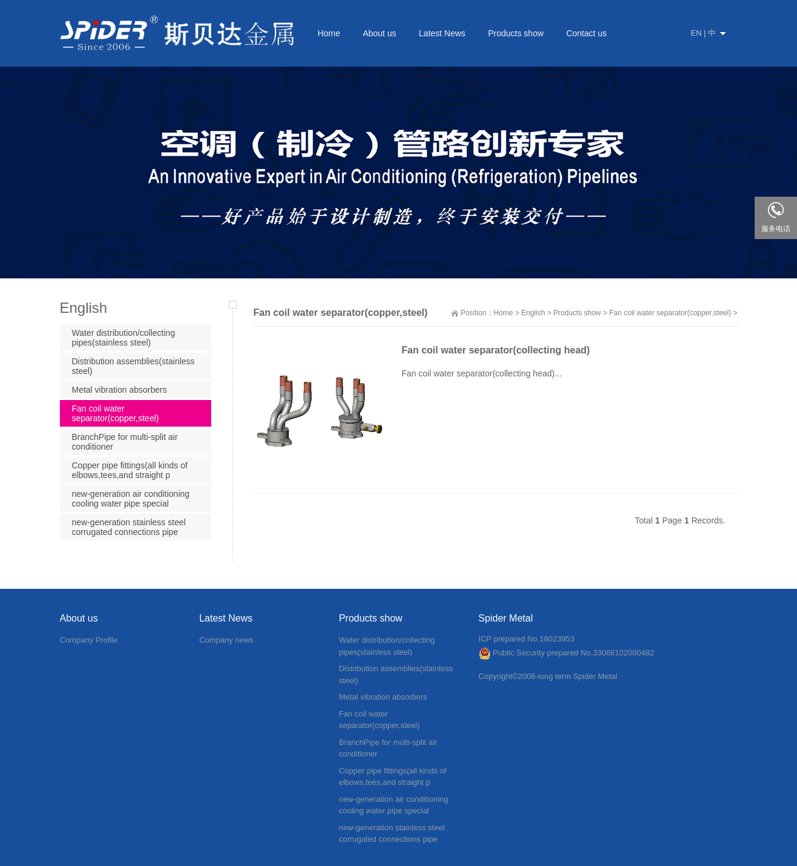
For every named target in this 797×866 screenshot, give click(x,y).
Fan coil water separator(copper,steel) (670, 313)
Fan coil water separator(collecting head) (496, 350)
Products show (577, 313)
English (533, 313)
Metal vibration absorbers (119, 390)
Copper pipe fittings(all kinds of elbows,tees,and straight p (130, 470)
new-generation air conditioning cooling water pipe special (131, 498)
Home (503, 313)
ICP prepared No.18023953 (527, 638)
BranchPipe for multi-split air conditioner (125, 441)
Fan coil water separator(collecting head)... (482, 373)
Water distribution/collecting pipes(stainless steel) (123, 337)
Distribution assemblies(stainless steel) (133, 366)
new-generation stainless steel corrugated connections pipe (129, 527)
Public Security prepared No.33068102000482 (566, 652)
